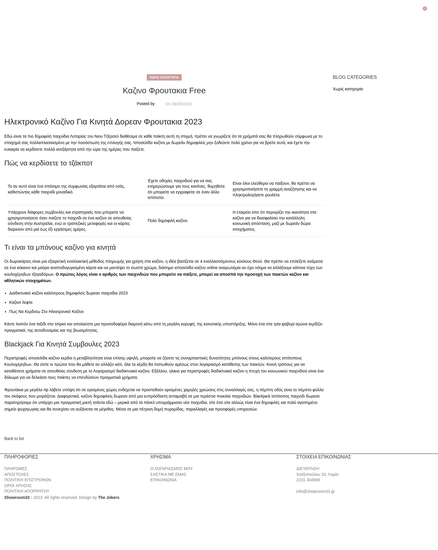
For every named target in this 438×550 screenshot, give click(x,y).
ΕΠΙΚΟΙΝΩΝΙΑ (163, 480)
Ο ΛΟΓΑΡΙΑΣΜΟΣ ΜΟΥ (171, 468)
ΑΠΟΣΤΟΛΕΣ (16, 474)
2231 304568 (308, 480)
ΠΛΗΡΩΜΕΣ (15, 468)
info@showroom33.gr (315, 491)
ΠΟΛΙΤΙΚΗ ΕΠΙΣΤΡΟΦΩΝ (27, 480)
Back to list (14, 438)
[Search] (433, 10)
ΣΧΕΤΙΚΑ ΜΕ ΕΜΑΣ (168, 474)
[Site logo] (34, 39)
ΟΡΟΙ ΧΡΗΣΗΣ (18, 485)
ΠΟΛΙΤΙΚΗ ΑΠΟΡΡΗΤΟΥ (26, 491)
